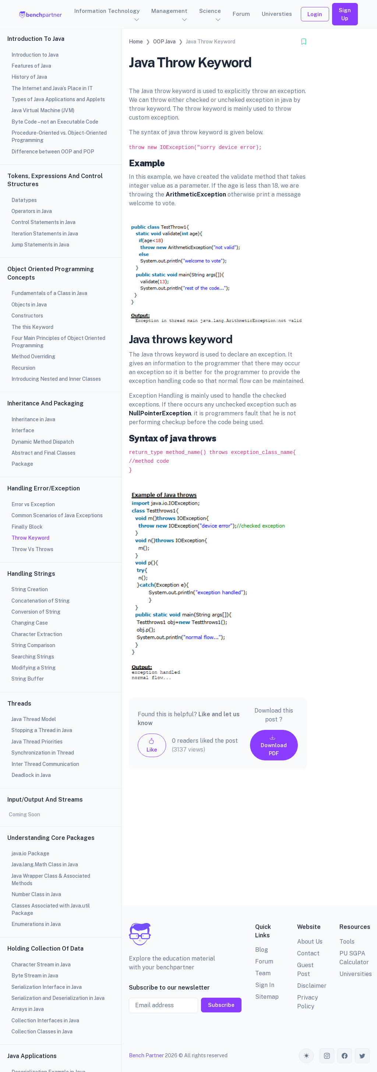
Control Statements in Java (43, 222)
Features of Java (31, 66)
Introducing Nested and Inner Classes (56, 379)
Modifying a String (33, 668)
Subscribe (221, 1005)
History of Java (29, 77)
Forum (241, 14)
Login (314, 14)
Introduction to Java (35, 55)
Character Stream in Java (41, 965)
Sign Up (345, 14)
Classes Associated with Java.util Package (50, 909)
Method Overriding (33, 356)
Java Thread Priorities (37, 742)
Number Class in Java (36, 894)
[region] (60, 536)
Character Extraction (36, 634)
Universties (277, 14)
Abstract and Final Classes (43, 453)
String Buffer (27, 679)
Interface (22, 430)
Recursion (23, 368)
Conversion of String (35, 612)
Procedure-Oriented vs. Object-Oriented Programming (59, 136)
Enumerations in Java (36, 924)
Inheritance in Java (33, 419)
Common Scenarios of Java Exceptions (57, 515)
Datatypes (24, 200)
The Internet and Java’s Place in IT (52, 88)
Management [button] (169, 11)
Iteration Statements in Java (44, 234)
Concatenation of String (40, 601)
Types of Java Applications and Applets (58, 99)
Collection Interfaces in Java (45, 1020)
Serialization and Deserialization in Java (58, 998)
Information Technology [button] (107, 11)
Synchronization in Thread (42, 753)
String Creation (29, 589)
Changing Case (29, 623)
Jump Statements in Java (40, 245)
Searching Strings (32, 657)
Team (263, 973)
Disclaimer (312, 985)
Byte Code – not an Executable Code (54, 122)
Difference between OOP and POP (52, 152)
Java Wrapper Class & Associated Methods (50, 879)
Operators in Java (31, 211)
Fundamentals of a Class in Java (49, 293)
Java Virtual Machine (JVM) (42, 110)
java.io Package (30, 853)
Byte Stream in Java (34, 976)
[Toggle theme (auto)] (306, 1055)
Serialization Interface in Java (46, 987)
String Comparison (33, 645)
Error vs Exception (33, 504)
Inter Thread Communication (45, 764)
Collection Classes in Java (42, 1031)
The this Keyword (32, 327)
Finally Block (27, 527)
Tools (347, 941)
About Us (310, 941)
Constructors (27, 316)
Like (152, 745)
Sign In (264, 985)
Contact (308, 953)
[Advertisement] (218, 843)
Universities (355, 973)
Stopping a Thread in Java (41, 730)
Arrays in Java (27, 1009)
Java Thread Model (33, 719)
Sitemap (267, 996)
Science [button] (210, 11)
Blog (261, 949)
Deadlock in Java (31, 775)
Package (22, 464)
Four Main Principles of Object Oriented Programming (58, 341)
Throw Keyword (30, 538)
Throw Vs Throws (32, 549)
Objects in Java (29, 305)
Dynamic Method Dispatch (42, 442)
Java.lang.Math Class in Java (44, 864)
